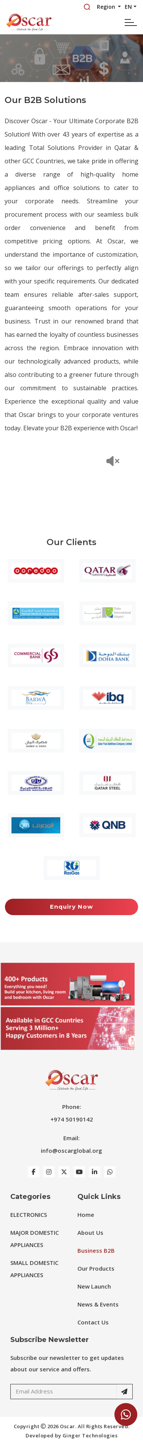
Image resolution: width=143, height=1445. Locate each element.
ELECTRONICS (28, 1223)
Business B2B (96, 1259)
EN (128, 6)
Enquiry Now (71, 906)
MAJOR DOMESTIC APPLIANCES (34, 1247)
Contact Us (93, 1331)
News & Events (98, 1313)
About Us (90, 1241)
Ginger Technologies (90, 1435)
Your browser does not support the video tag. (71, 479)
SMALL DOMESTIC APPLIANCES (34, 1277)
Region (107, 6)
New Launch (94, 1295)
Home (85, 1223)
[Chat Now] (125, 1414)
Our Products (95, 1277)
